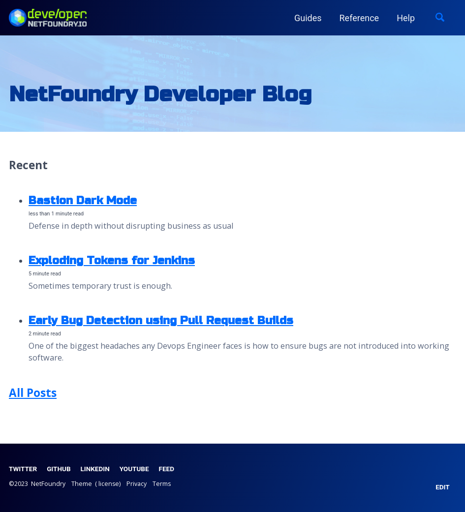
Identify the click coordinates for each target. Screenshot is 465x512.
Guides (308, 18)
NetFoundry (49, 484)
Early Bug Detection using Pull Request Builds (161, 320)
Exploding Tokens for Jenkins (112, 260)
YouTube (134, 469)
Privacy (136, 484)
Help (406, 18)
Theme (81, 484)
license (108, 484)
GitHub (58, 469)
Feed (166, 469)
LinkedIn (95, 469)
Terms (162, 484)
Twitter (23, 469)
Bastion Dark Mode (83, 200)
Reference (359, 18)
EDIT (442, 487)
